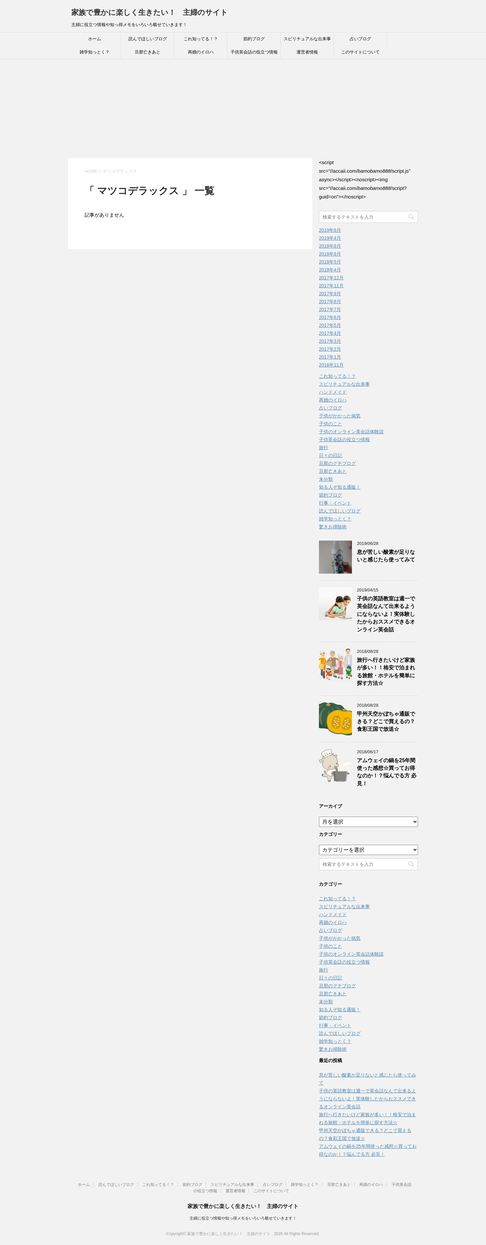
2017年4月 (330, 333)
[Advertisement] (243, 108)
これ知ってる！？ (201, 38)
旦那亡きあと (147, 52)
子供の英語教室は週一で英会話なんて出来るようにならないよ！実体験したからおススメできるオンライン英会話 (386, 614)
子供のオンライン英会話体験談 (351, 431)
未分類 (326, 479)
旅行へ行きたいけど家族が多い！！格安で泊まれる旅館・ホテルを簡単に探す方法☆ (386, 671)
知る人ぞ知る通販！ (340, 487)
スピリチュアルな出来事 (307, 38)
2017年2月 (330, 349)
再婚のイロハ (201, 52)
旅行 (323, 447)
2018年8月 (330, 246)
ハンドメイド (333, 392)
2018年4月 (330, 269)
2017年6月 (330, 317)
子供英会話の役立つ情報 (254, 52)
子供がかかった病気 (340, 415)
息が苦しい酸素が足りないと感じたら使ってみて (386, 555)
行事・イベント (335, 503)
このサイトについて (360, 52)
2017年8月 (330, 301)
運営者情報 (307, 52)
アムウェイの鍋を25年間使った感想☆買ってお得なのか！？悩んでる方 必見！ (386, 772)
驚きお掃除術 (333, 526)
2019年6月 (330, 230)
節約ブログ (254, 38)
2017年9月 (330, 293)
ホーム (94, 38)
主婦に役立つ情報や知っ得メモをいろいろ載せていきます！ (243, 1218)
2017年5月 (330, 325)
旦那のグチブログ (337, 463)
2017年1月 (330, 357)
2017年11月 (331, 285)
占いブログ (360, 38)
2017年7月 (330, 309)
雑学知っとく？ (95, 52)
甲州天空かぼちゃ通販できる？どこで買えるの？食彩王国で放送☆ (386, 721)
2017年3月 (330, 341)
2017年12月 (331, 277)
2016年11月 (331, 365)
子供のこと (330, 423)
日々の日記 (330, 455)
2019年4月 (330, 238)
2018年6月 (330, 254)
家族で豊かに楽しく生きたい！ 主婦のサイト (149, 12)
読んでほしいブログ (147, 38)
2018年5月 (330, 262)
